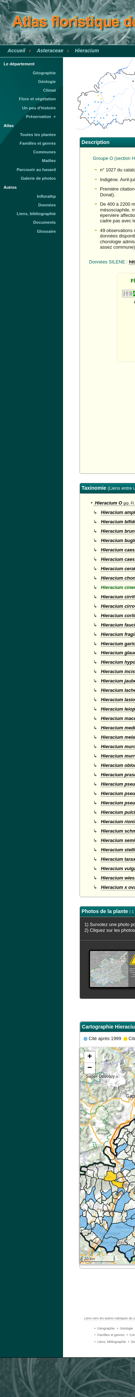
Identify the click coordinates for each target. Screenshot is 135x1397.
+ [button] (89, 1057)
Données (47, 205)
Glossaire (46, 231)
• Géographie (104, 1328)
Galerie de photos (38, 178)
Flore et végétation (37, 99)
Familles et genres (38, 143)
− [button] (89, 1068)
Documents (44, 222)
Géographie (44, 73)
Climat (49, 90)
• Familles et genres (109, 1335)
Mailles (49, 160)
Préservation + (41, 116)
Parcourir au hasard (36, 169)
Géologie (47, 81)
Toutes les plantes (38, 134)
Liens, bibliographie (36, 213)
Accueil (16, 50)
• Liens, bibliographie (110, 1342)
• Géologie (125, 1328)
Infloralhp (46, 196)
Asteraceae (50, 50)
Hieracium (87, 50)
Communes (44, 152)
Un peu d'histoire (39, 108)
